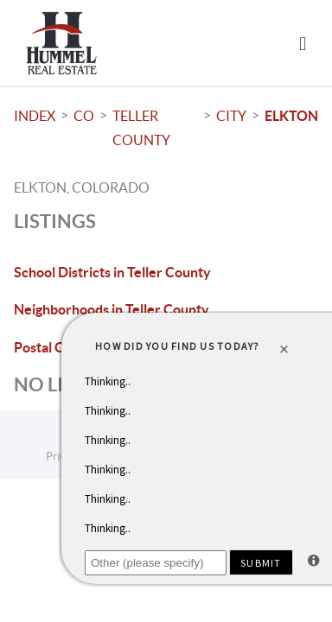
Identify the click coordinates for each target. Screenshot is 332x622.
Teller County (141, 128)
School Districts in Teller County (112, 272)
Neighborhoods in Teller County (111, 309)
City (231, 116)
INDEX (34, 116)
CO (83, 116)
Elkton (291, 116)
